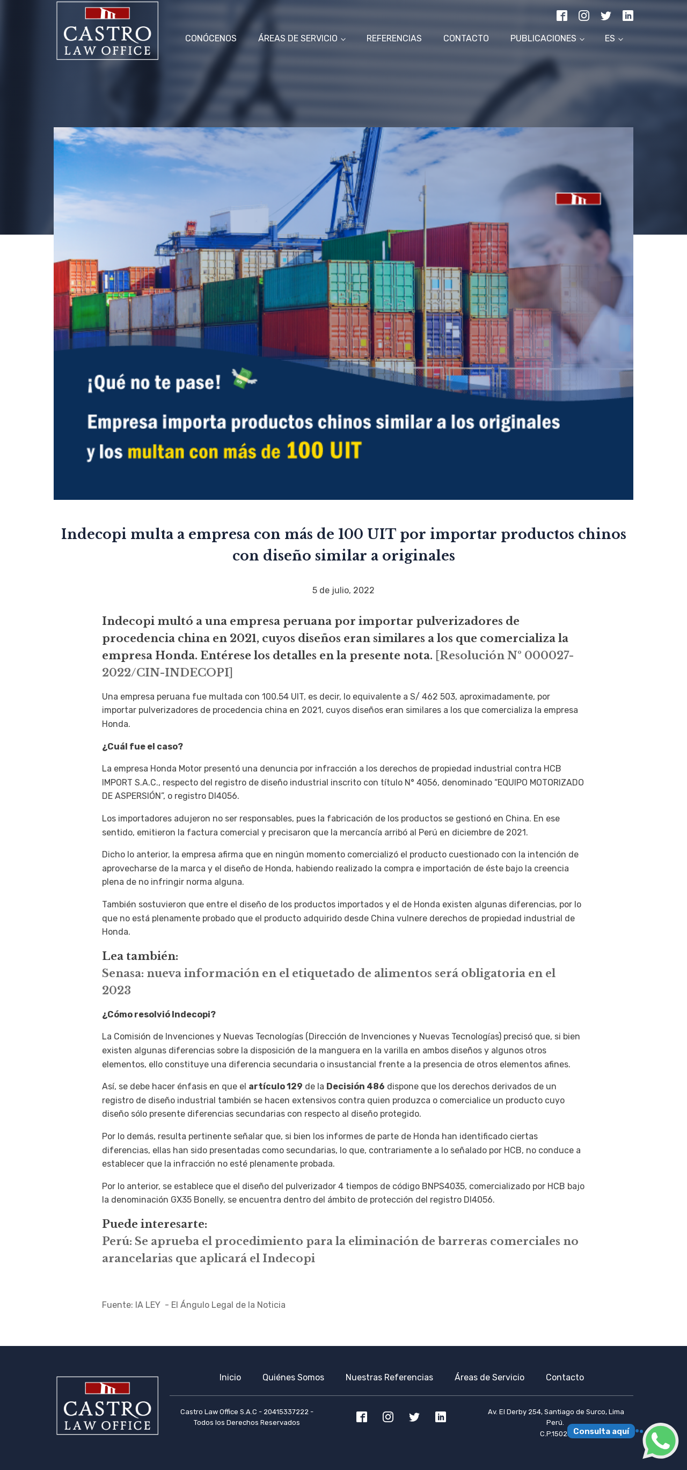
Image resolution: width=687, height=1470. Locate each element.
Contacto (466, 38)
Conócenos (211, 38)
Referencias (394, 38)
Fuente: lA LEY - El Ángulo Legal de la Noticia (194, 1305)
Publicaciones (543, 38)
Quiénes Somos (293, 1377)
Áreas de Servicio (298, 38)
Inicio (230, 1377)
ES (610, 38)
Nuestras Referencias (389, 1377)
